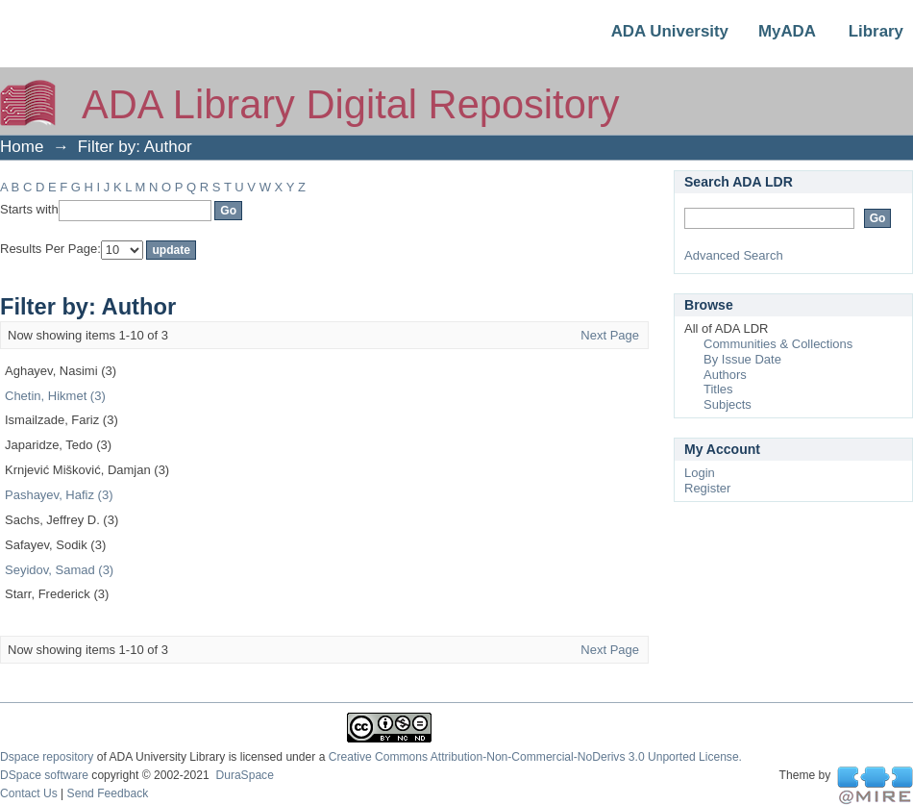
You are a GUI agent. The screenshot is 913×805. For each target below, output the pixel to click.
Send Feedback (108, 793)
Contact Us (29, 793)
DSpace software (44, 775)
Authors (725, 374)
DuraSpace (244, 775)
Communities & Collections (777, 344)
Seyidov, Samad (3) (59, 570)
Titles (718, 389)
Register (707, 488)
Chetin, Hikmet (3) (55, 396)
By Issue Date (742, 359)
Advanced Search (733, 255)
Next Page (609, 335)
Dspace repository (46, 757)
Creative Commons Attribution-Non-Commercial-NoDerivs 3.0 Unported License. (535, 757)
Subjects (727, 404)
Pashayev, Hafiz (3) (58, 495)
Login (699, 472)
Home (21, 147)
